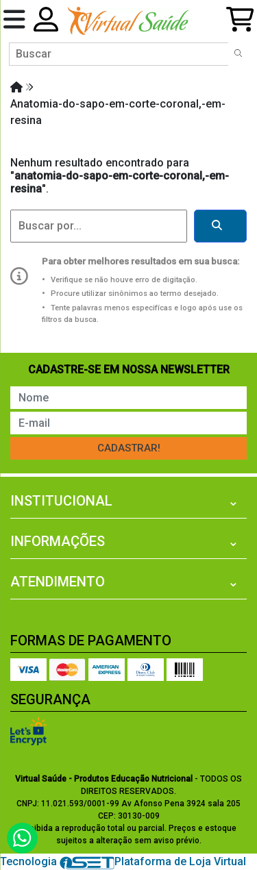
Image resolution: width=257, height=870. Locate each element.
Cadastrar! (128, 448)
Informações (57, 541)
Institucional (61, 501)
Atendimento (57, 581)
